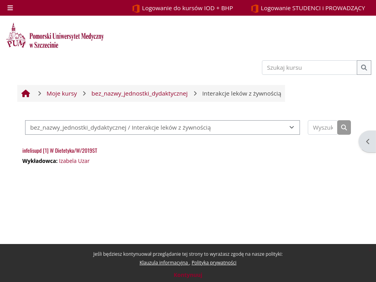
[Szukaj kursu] (310, 67)
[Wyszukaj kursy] (323, 127)
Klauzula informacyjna (164, 262)
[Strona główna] (55, 35)
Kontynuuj (188, 274)
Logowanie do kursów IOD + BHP (182, 8)
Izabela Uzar (74, 160)
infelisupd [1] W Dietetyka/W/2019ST (59, 150)
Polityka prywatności (214, 262)
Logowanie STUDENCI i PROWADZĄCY (308, 8)
